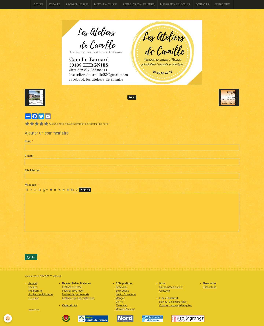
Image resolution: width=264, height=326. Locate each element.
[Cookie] (8, 318)
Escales (32, 287)
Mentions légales (34, 309)
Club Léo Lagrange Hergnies (175, 305)
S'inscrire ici (210, 287)
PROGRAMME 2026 (77, 4)
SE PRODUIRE (222, 4)
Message (30, 184)
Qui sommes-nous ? (170, 287)
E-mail (29, 155)
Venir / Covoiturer (126, 294)
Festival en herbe (72, 287)
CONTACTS (202, 4)
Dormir (120, 301)
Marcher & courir (125, 309)
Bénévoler (121, 287)
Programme (35, 290)
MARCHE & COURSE (105, 4)
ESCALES (54, 4)
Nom (28, 141)
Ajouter (31, 257)
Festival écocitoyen (73, 290)
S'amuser (121, 305)
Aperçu (85, 190)
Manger (120, 298)
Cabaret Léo (69, 305)
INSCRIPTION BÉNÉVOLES (175, 4)
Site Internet (32, 170)
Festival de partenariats (75, 294)
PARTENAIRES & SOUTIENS (139, 4)
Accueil (32, 283)
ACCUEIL (39, 4)
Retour (132, 97)
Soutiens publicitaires (40, 294)
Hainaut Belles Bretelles (173, 301)
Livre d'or (33, 298)
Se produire (122, 290)
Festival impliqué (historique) (78, 298)
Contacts (164, 290)
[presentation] (52, 243)
